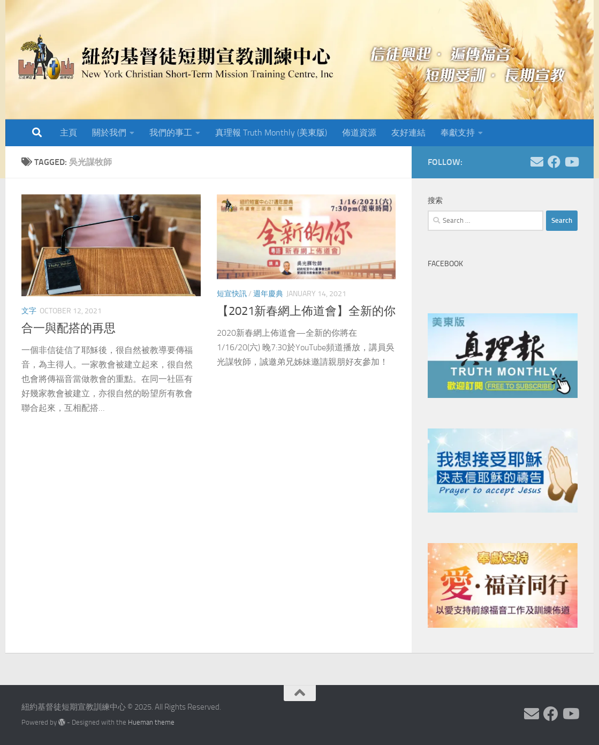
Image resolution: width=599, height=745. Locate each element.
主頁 (68, 132)
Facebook (445, 263)
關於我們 (109, 132)
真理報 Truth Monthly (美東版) (271, 132)
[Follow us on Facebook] (554, 161)
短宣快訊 (232, 293)
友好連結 (408, 132)
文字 (28, 310)
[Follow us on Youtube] (571, 161)
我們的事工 (170, 132)
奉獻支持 (458, 132)
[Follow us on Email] (536, 161)
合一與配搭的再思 (68, 328)
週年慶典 (268, 293)
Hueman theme (151, 722)
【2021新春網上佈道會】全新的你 (306, 311)
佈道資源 (359, 132)
